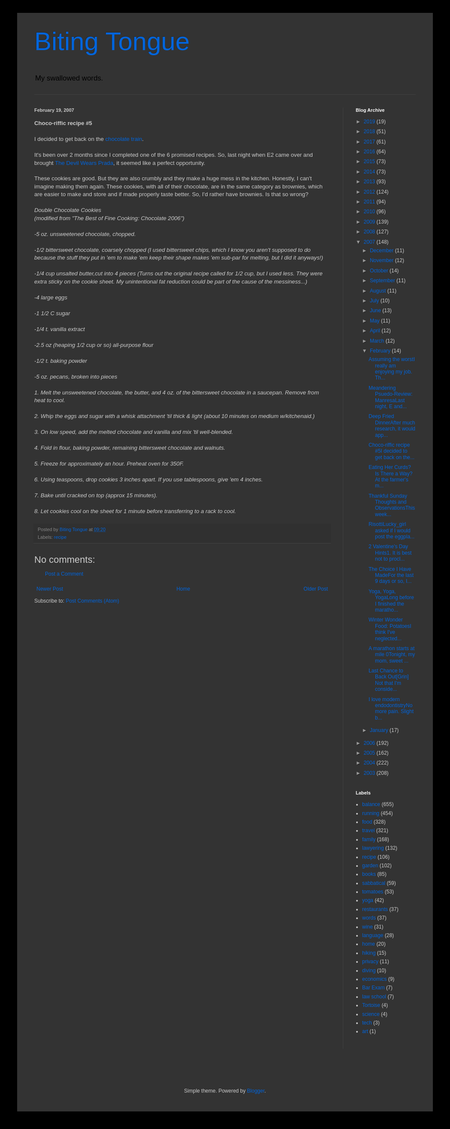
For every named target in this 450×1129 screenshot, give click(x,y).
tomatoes (372, 892)
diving (368, 971)
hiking (368, 953)
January (380, 730)
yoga (367, 900)
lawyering (373, 848)
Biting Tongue (112, 41)
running (370, 813)
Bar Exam (373, 988)
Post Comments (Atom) (92, 601)
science (371, 1014)
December (382, 251)
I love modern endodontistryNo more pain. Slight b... (391, 708)
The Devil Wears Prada (84, 163)
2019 (370, 122)
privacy (370, 962)
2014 (370, 172)
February (381, 351)
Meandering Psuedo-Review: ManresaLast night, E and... (390, 397)
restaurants (375, 909)
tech (367, 1023)
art (365, 1031)
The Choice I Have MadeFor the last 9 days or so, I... (391, 575)
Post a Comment (64, 574)
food (367, 822)
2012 (370, 192)
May (375, 321)
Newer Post (49, 589)
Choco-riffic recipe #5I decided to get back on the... (391, 451)
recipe (60, 537)
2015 (370, 161)
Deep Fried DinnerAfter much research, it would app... (392, 425)
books (369, 874)
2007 (370, 242)
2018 (370, 131)
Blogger (255, 1091)
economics (374, 979)
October (380, 271)
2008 (370, 232)
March (378, 341)
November (382, 260)
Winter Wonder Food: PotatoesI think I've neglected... (390, 629)
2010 (370, 212)
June (376, 311)
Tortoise (371, 1005)
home (368, 944)
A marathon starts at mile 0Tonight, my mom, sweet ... (392, 654)
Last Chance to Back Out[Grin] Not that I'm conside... (389, 680)
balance (371, 804)
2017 (370, 142)
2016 (370, 152)
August (378, 291)
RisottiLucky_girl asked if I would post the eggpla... (391, 530)
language (372, 935)
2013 (370, 182)
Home (183, 589)
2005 (370, 753)
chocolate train (123, 139)
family (368, 839)
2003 (370, 773)
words (369, 918)
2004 (370, 763)
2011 (370, 202)
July (375, 301)
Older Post (315, 589)
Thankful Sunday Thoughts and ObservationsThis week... (392, 505)
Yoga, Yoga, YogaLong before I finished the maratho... (391, 600)
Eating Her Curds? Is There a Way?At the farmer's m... (390, 476)
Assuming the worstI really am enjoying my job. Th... (392, 368)
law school (374, 997)
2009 (370, 222)
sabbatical (373, 883)
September (383, 281)
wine (367, 927)
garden (370, 866)
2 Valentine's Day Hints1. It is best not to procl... (390, 553)
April (375, 331)
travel (368, 830)
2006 (370, 743)
